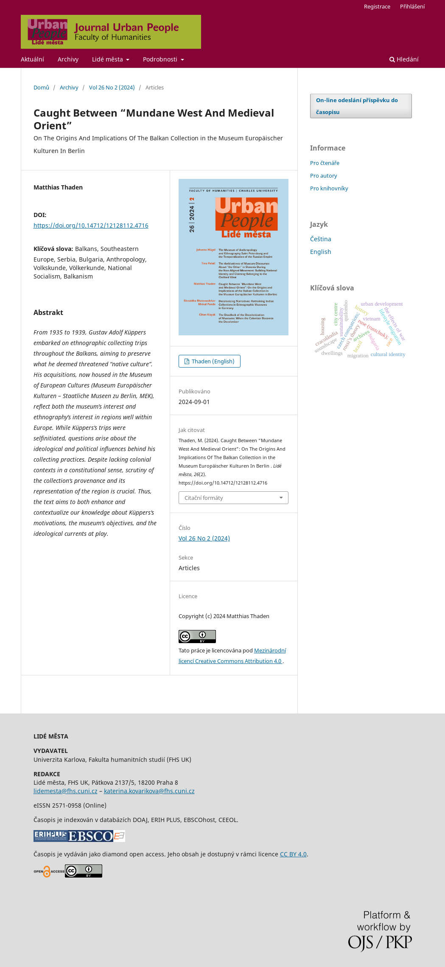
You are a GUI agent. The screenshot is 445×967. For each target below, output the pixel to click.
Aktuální (32, 59)
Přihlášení (412, 6)
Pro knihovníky (329, 188)
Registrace (377, 6)
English (320, 252)
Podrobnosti (161, 59)
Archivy (68, 59)
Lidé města (108, 59)
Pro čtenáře (324, 163)
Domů (41, 87)
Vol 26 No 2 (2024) (112, 87)
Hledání (404, 59)
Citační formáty (204, 498)
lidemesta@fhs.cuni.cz (66, 791)
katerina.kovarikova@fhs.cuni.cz (149, 791)
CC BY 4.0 (293, 854)
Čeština (320, 239)
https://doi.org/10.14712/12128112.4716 (91, 225)
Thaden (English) (212, 361)
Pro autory (323, 175)
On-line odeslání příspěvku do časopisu (357, 106)
